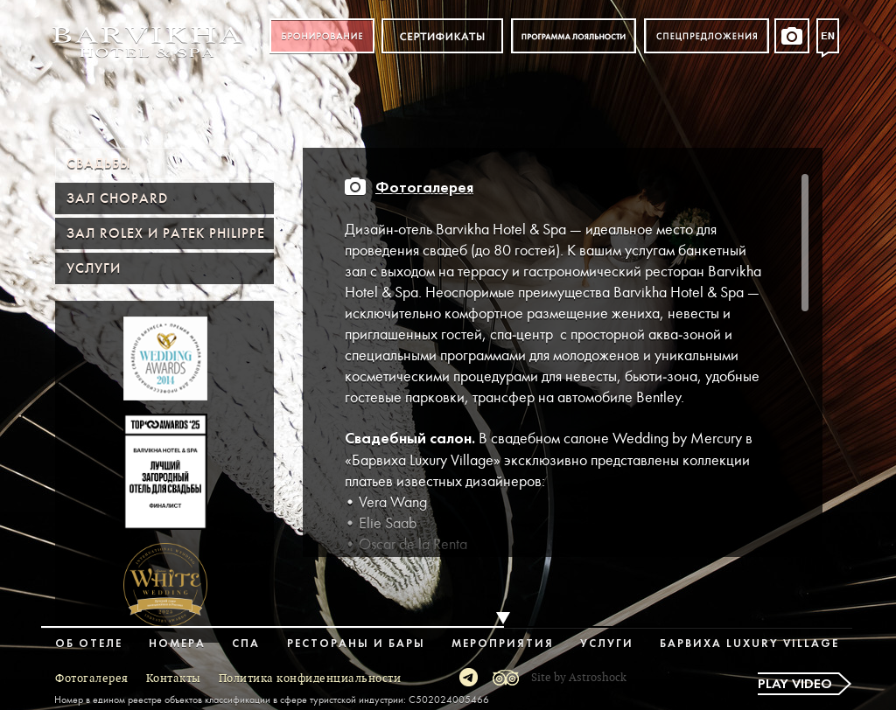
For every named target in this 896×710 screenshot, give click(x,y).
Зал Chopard (117, 198)
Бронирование (322, 36)
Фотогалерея (424, 188)
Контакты (173, 679)
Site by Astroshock (578, 678)
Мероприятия (503, 644)
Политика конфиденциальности (310, 679)
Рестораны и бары (356, 644)
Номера (177, 644)
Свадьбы (98, 163)
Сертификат (442, 36)
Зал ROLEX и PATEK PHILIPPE (165, 233)
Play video (795, 685)
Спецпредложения (706, 36)
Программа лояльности (573, 36)
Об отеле (88, 644)
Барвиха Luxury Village (749, 644)
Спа (246, 644)
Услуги (93, 268)
